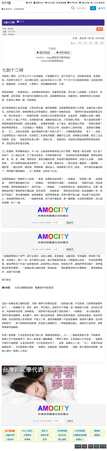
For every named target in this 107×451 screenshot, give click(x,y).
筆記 (96, 446)
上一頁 (78, 446)
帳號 (101, 8)
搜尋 (71, 222)
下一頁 (103, 446)
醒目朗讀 (44, 52)
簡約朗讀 (64, 52)
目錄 (84, 446)
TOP (90, 446)
